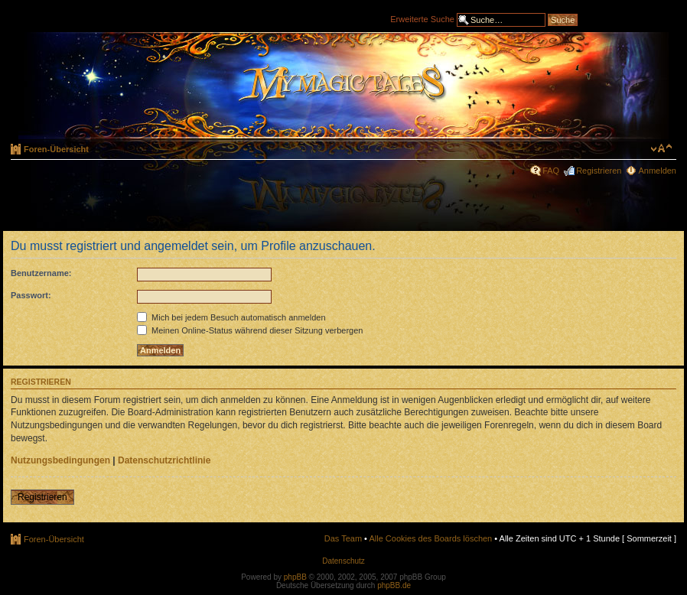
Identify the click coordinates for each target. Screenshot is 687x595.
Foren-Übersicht (56, 149)
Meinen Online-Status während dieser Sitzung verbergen (250, 330)
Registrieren (598, 170)
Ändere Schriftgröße (661, 148)
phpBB (295, 577)
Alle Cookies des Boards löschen (430, 538)
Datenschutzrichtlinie (164, 460)
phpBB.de (394, 585)
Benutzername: (41, 273)
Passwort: (31, 295)
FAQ (550, 170)
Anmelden (657, 170)
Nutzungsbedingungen (60, 460)
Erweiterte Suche (422, 18)
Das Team (343, 538)
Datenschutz (343, 561)
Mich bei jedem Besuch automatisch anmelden (231, 317)
